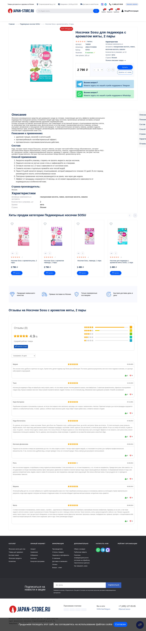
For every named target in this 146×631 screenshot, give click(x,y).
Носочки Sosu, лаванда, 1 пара (89, 261)
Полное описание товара (116, 60)
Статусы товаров (58, 553)
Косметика (12, 562)
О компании (56, 559)
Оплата (54, 565)
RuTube (101, 610)
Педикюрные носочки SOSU (65, 215)
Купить (125, 67)
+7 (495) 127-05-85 (127, 607)
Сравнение (34, 553)
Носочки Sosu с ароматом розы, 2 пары (24, 262)
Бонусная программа (37, 562)
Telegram (107, 610)
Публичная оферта (80, 553)
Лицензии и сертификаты (60, 556)
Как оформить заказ (80, 566)
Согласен (120, 624)
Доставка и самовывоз (59, 562)
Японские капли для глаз (17, 549)
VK (98, 610)
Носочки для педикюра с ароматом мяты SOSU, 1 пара (121, 262)
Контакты (33, 559)
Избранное (34, 556)
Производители (57, 549)
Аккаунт (33, 549)
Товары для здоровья (16, 553)
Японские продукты (15, 559)
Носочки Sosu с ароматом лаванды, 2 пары (54, 262)
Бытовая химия (14, 556)
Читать (89, 41)
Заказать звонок (132, 4)
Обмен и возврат (79, 549)
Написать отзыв (21, 347)
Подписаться (113, 586)
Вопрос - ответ (57, 568)
